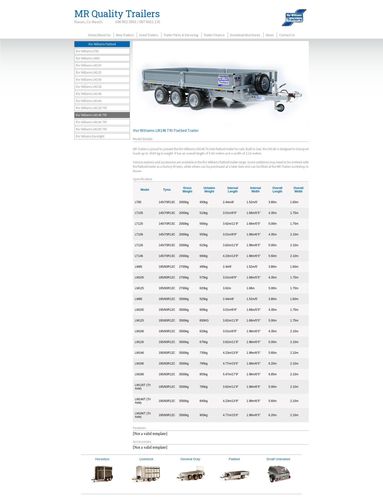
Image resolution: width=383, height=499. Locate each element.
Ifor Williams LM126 (89, 87)
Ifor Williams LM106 (89, 80)
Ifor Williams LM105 (89, 65)
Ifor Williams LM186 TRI (91, 129)
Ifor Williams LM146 (89, 94)
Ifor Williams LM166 (89, 101)
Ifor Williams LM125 (89, 72)
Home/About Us (99, 35)
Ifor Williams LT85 (87, 51)
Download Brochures (245, 35)
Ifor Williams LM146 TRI (91, 115)
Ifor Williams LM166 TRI (91, 122)
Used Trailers (148, 35)
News (270, 35)
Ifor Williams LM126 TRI (91, 108)
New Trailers (125, 35)
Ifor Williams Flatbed (102, 44)
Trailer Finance (214, 35)
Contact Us (287, 35)
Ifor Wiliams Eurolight (90, 136)
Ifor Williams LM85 (88, 58)
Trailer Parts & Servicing (181, 35)
